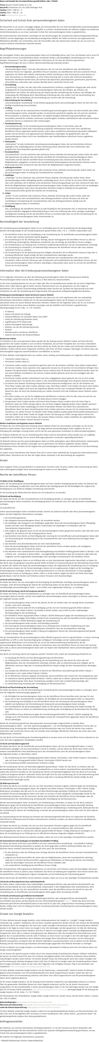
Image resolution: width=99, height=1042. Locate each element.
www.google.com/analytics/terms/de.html (34, 1002)
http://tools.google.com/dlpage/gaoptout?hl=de (29, 967)
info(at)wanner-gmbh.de (16, 15)
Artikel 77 (68, 901)
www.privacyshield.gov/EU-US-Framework (50, 990)
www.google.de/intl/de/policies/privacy (43, 1007)
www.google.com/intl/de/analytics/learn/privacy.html (45, 1005)
